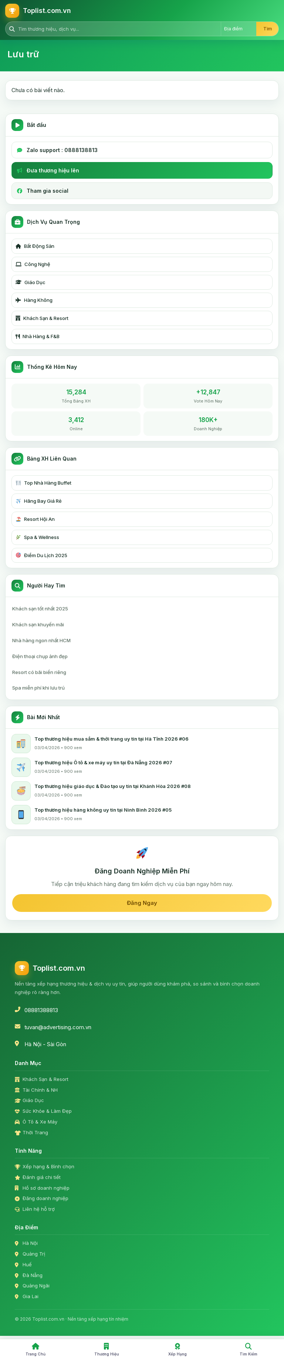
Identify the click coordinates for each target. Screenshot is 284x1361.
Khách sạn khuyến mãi (38, 624)
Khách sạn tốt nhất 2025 (40, 609)
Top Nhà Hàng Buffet (43, 483)
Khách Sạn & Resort (42, 318)
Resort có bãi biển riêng (39, 672)
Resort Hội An (35, 519)
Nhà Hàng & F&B (38, 336)
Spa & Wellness (37, 537)
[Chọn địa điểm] (238, 29)
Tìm (267, 28)
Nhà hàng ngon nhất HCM (41, 640)
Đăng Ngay (142, 902)
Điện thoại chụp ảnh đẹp (40, 656)
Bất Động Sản (35, 246)
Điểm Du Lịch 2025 (41, 555)
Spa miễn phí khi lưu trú (38, 688)
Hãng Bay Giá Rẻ (39, 501)
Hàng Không (34, 300)
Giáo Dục (30, 282)
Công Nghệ (33, 264)
